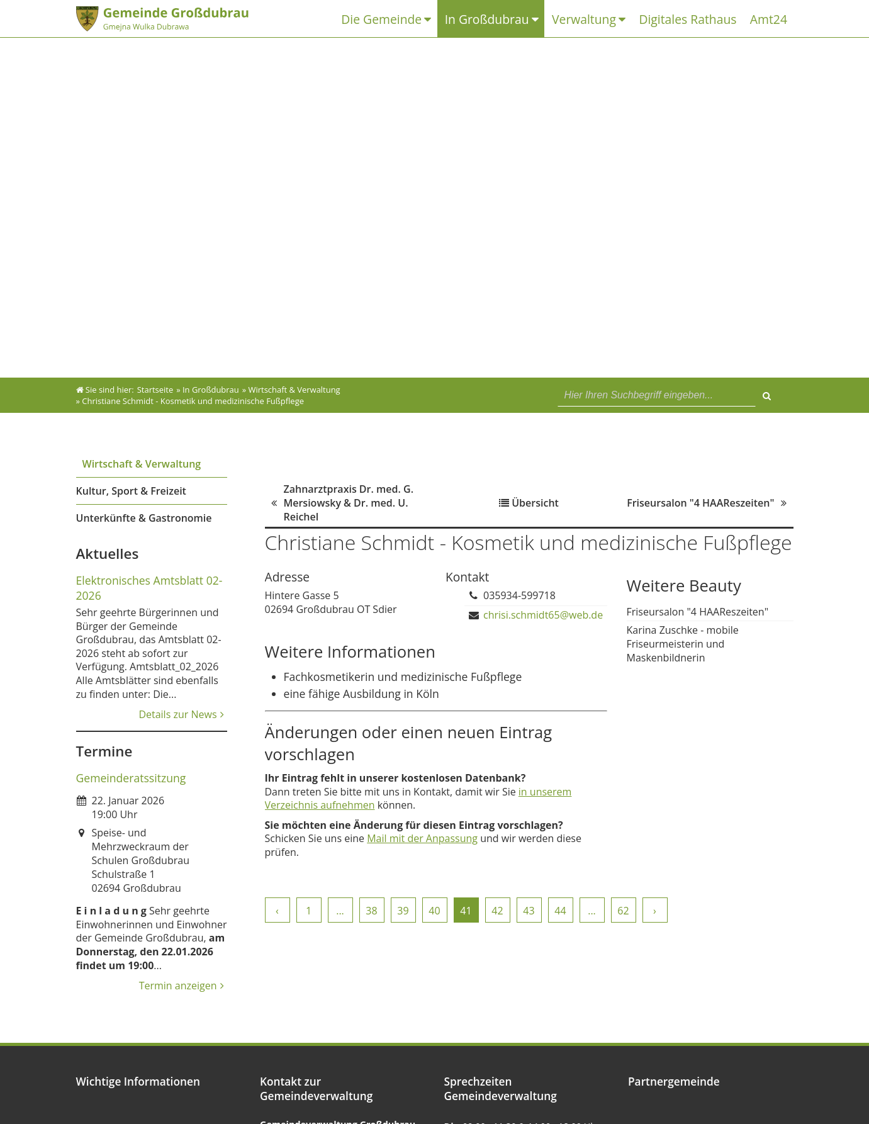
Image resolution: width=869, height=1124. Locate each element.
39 (402, 911)
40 (434, 911)
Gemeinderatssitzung (131, 777)
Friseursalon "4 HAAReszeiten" (698, 612)
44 (560, 911)
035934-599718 (519, 595)
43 (528, 911)
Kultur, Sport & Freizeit (131, 491)
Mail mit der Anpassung (422, 838)
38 (371, 911)
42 (497, 911)
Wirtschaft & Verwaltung (141, 464)
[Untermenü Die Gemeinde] (435, 19)
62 (623, 911)
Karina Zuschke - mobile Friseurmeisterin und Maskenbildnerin (683, 644)
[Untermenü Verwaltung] (627, 19)
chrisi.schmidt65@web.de (543, 615)
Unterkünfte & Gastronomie (144, 518)
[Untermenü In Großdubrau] (541, 19)
